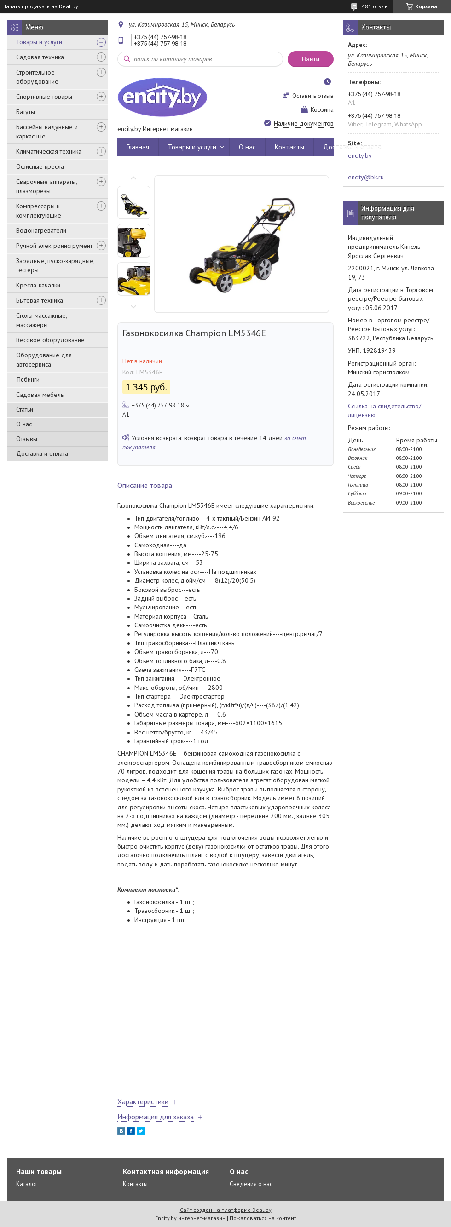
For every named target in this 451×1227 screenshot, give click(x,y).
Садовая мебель (40, 394)
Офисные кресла (40, 166)
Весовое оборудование (50, 340)
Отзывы (26, 439)
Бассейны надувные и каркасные (47, 131)
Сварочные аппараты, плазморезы (46, 186)
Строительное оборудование (37, 77)
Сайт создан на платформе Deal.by (226, 1209)
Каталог (27, 1184)
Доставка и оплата (42, 453)
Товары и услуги (39, 42)
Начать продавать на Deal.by (40, 6)
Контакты (289, 146)
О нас (24, 424)
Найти (310, 59)
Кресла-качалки (38, 285)
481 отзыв (375, 6)
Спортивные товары (44, 96)
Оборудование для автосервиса (44, 359)
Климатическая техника (48, 151)
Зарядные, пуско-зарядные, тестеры (55, 265)
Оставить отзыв (313, 96)
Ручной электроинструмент (54, 245)
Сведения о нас (251, 1184)
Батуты (25, 112)
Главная (138, 146)
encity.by (360, 155)
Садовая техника (40, 57)
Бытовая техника (39, 300)
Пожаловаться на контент (263, 1218)
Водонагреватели (41, 230)
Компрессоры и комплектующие (38, 210)
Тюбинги (28, 379)
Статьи (24, 409)
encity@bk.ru (366, 177)
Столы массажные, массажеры (41, 320)
